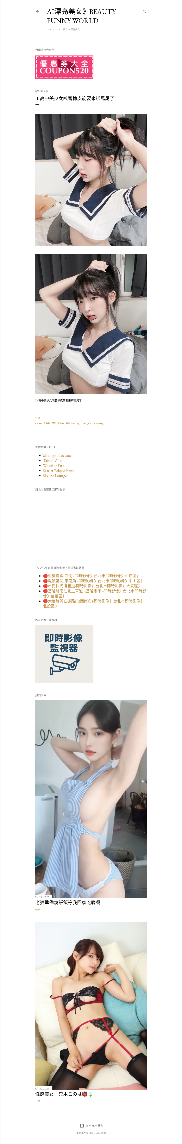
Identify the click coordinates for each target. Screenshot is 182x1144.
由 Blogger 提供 (91, 1125)
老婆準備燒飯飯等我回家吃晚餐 (67, 903)
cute (83, 423)
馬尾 (68, 423)
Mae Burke (95, 1132)
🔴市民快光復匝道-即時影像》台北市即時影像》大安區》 (92, 585)
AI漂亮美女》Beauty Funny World (81, 16)
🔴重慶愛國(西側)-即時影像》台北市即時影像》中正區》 (91, 575)
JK (93, 423)
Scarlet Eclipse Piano (58, 470)
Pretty (100, 423)
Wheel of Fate (53, 465)
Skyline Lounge (55, 475)
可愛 (54, 423)
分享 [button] (37, 417)
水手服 (46, 423)
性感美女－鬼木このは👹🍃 (64, 1094)
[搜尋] (144, 11)
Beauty (75, 423)
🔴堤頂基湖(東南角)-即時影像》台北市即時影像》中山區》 (93, 580)
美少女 (60, 423)
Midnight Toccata (57, 455)
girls (89, 423)
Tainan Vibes (52, 460)
